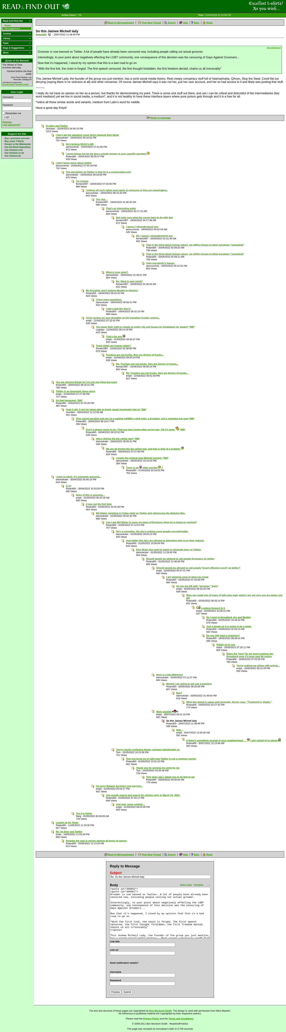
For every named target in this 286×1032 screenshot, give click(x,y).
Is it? (68, 485)
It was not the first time (99, 504)
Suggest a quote (22, 84)
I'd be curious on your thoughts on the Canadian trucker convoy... (123, 317)
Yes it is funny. (84, 813)
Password (7, 105)
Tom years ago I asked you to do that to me (170, 777)
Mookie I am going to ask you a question (189, 683)
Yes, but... (101, 199)
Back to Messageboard (121, 22)
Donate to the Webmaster (18, 144)
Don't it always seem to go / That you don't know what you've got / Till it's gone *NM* (135, 429)
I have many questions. (109, 299)
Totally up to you (225, 644)
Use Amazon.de (13, 156)
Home (8, 25)
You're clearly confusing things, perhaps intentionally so (148, 749)
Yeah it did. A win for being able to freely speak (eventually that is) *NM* (106, 409)
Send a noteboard (49, 34)
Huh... (179, 730)
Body (114, 885)
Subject (116, 873)
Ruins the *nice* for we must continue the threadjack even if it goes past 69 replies (249, 655)
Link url (114, 950)
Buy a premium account (17, 138)
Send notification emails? (124, 962)
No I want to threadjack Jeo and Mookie (228, 617)
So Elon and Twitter (57, 125)
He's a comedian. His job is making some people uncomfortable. (152, 531)
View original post (274, 48)
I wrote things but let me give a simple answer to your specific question (108, 153)
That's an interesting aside (121, 208)
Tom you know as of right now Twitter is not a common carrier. (161, 758)
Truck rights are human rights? (113, 345)
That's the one (115, 336)
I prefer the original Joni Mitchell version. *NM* (142, 458)
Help (185, 22)
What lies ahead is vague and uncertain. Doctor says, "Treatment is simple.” (229, 702)
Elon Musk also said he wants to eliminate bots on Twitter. (168, 549)
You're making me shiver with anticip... (258, 665)
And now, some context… (130, 804)
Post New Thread (151, 22)
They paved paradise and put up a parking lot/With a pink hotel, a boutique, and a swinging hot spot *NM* (135, 418)
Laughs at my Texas (67, 822)
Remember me (13, 113)
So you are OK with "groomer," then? (197, 586)
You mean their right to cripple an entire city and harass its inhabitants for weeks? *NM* (145, 327)
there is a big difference (169, 674)
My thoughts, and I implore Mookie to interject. (112, 290)
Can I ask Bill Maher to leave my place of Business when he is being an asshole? (151, 522)
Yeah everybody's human (160, 263)
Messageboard (12, 28)
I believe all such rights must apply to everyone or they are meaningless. (127, 190)
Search (172, 22)
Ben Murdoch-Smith (160, 1010)
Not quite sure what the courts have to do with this (144, 217)
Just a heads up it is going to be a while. (229, 626)
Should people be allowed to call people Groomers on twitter (180, 558)
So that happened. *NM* (69, 400)
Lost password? (11, 124)
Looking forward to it (210, 608)
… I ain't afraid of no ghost (233, 740)
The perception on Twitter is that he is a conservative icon (98, 172)
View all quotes (8, 84)
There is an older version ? (144, 467)
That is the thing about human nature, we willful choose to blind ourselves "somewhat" (195, 245)
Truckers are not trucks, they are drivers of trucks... (135, 354)
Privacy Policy (151, 1018)
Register (7, 122)
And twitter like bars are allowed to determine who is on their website (165, 540)
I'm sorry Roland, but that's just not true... (119, 786)
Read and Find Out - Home (55, 6)
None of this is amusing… (90, 495)
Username (7, 97)
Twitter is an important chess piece (75, 391)
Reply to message (160, 117)
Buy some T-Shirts (14, 141)
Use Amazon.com (14, 150)
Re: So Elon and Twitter (69, 831)
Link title (114, 941)
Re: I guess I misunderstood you (154, 235)
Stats (196, 22)
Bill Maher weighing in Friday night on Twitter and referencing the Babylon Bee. (140, 513)
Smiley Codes (186, 885)
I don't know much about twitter (73, 162)
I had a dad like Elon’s (118, 308)
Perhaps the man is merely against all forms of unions (96, 840)
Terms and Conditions (181, 1018)
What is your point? (117, 272)
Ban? (179, 693)
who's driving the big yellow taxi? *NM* (118, 438)
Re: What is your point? (129, 281)
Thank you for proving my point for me (157, 767)
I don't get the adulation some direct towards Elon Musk (87, 135)
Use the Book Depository (18, 147)
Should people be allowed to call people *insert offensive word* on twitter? (198, 567)
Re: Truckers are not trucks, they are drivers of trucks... (147, 364)
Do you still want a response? (223, 635)
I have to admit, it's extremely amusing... (78, 476)
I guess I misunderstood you (142, 226)
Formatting (198, 885)
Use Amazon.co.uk (14, 153)
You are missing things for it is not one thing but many (86, 382)
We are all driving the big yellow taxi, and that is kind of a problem (145, 448)
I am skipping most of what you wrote (187, 577)
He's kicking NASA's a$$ (79, 144)
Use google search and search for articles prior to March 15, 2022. (143, 795)
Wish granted (167, 711)
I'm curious (82, 181)
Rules (209, 22)
